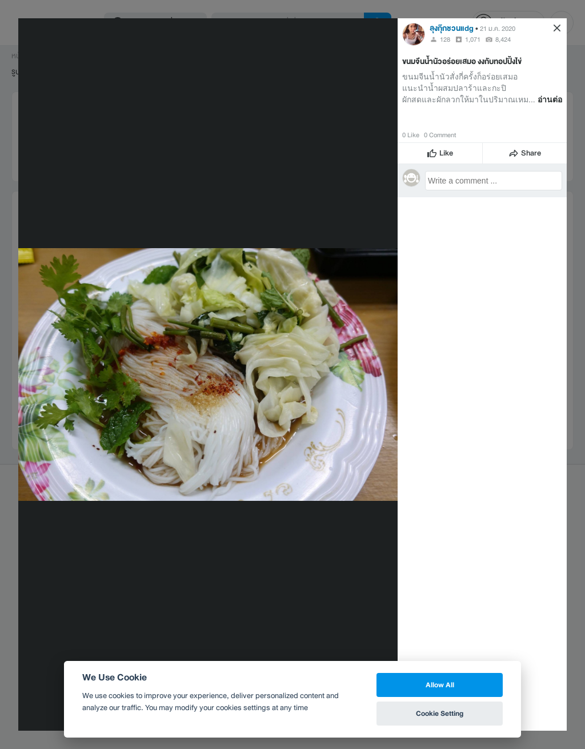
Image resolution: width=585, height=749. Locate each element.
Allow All (440, 684)
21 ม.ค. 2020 (497, 28)
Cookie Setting (439, 713)
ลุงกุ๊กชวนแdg (452, 28)
